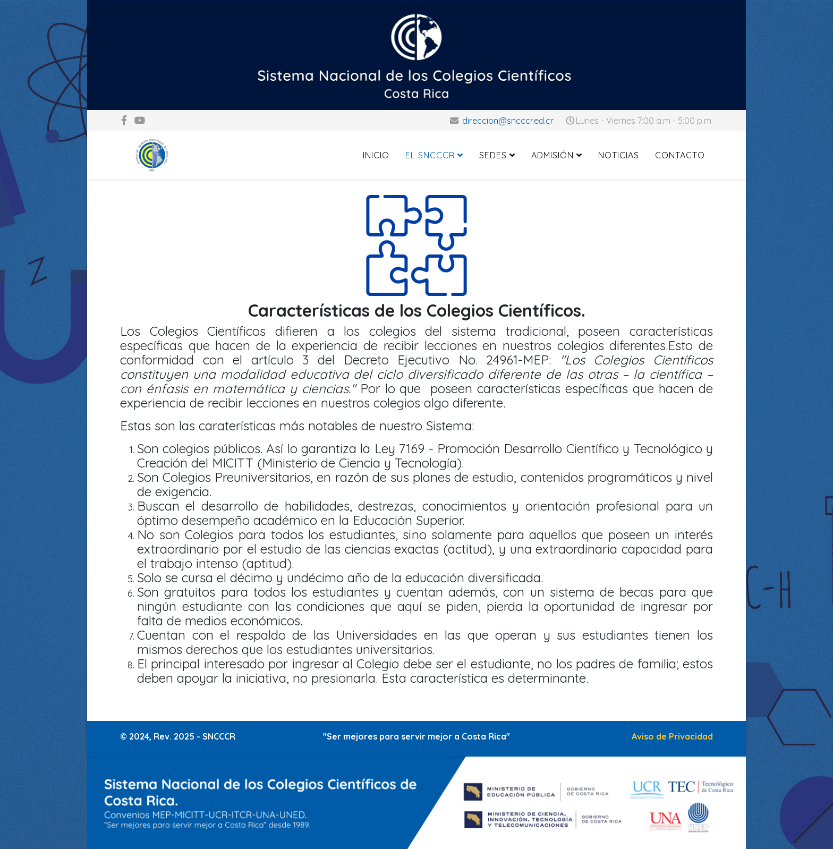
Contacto (680, 155)
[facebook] (124, 120)
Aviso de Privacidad (672, 736)
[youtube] (139, 120)
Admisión (552, 155)
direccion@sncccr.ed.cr (508, 120)
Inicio (376, 155)
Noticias (618, 155)
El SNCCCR (430, 155)
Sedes (493, 155)
